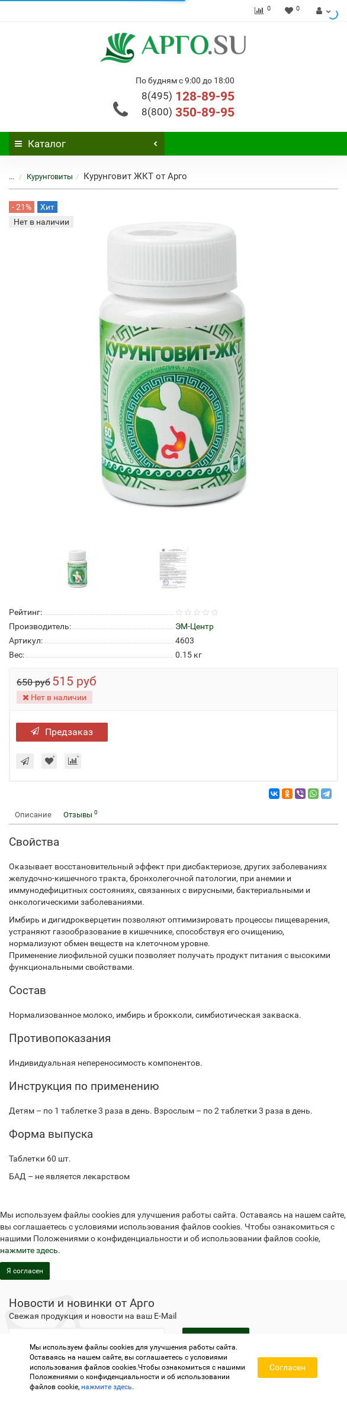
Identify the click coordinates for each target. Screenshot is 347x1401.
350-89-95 (188, 112)
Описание (33, 814)
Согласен (287, 1367)
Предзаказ (62, 731)
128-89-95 (188, 96)
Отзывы (80, 814)
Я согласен (25, 1271)
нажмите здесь (29, 1250)
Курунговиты (50, 176)
